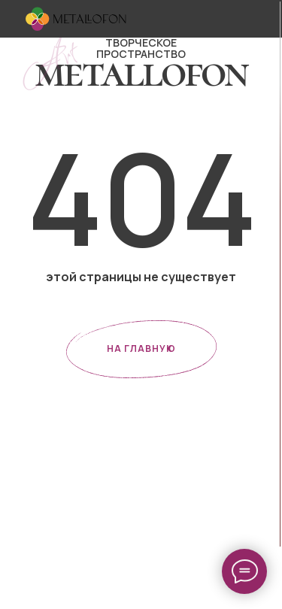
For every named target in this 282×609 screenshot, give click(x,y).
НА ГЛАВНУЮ (141, 348)
